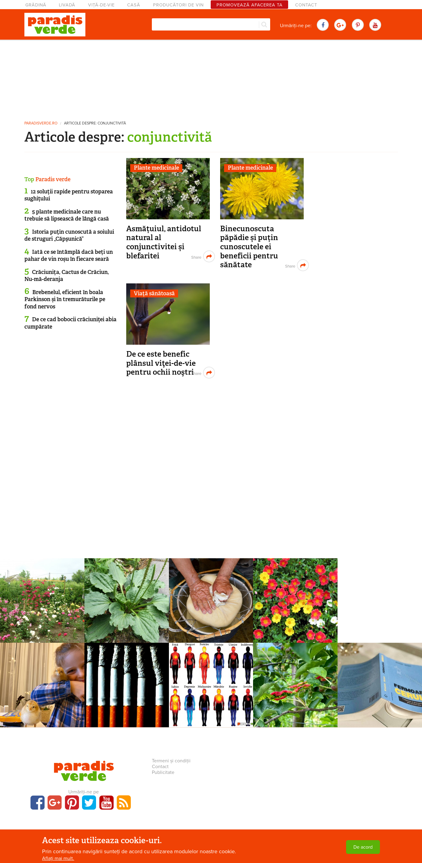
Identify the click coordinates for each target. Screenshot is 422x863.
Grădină (35, 5)
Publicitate (163, 772)
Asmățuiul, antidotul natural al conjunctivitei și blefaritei (163, 242)
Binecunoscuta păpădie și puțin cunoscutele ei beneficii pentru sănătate (249, 247)
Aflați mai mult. (58, 858)
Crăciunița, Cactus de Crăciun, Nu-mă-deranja (66, 275)
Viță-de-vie (101, 5)
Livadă (67, 5)
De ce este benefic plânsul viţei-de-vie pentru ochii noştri (161, 363)
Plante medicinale (156, 167)
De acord (363, 847)
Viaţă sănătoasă (154, 293)
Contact (306, 5)
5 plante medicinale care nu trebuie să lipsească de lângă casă (66, 215)
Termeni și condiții (171, 761)
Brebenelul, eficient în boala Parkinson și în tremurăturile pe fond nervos (64, 299)
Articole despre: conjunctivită (95, 123)
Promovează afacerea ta (249, 5)
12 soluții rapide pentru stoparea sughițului (68, 195)
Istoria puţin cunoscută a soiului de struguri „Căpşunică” (69, 235)
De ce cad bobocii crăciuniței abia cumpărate (70, 323)
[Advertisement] (211, 78)
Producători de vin (178, 5)
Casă (133, 5)
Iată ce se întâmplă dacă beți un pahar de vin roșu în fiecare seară (68, 255)
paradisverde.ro (40, 123)
